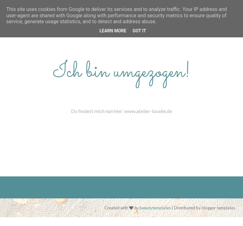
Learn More (112, 30)
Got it (139, 30)
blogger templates (218, 207)
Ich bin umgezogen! (121, 72)
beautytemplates (155, 207)
